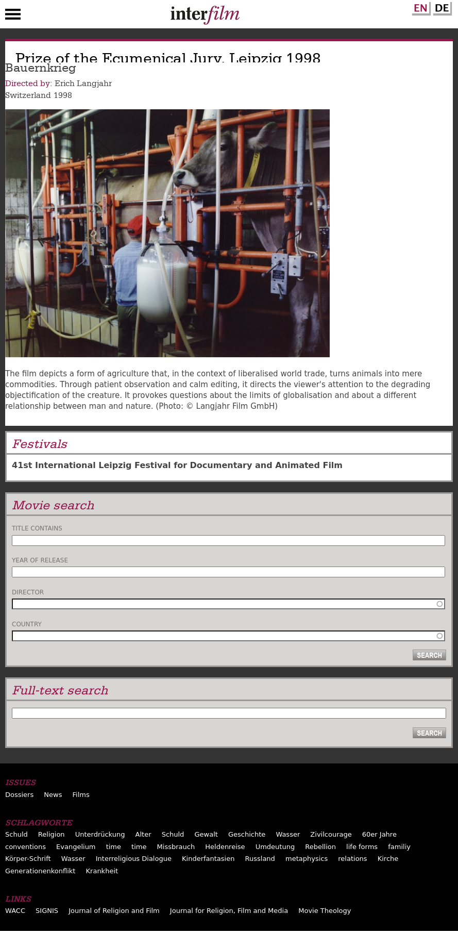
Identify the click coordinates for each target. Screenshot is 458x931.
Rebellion (320, 847)
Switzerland (28, 95)
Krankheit (102, 871)
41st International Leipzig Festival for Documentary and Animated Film (177, 465)
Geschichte (246, 834)
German (441, 6)
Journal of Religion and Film (114, 911)
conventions (25, 847)
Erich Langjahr (83, 83)
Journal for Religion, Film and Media (229, 911)
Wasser (288, 834)
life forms (362, 847)
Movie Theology (324, 911)
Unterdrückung (100, 834)
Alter (143, 834)
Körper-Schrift (28, 858)
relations (352, 858)
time (113, 847)
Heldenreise (225, 847)
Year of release (40, 560)
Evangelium (76, 847)
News (53, 795)
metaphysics (306, 858)
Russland (260, 858)
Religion (51, 834)
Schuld (16, 834)
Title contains (37, 528)
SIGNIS (47, 911)
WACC (15, 911)
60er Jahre (379, 834)
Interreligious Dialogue (134, 858)
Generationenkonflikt (40, 871)
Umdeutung (275, 847)
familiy (399, 847)
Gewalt (205, 834)
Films (81, 795)
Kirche (388, 858)
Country (27, 624)
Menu (13, 16)
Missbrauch (176, 847)
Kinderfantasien (208, 858)
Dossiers (19, 795)
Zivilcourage (330, 834)
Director (28, 592)
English (420, 6)
